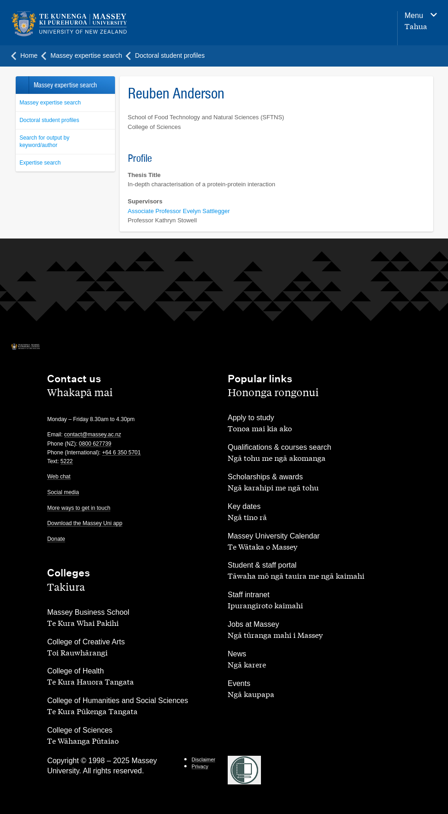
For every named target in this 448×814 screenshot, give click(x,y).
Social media (63, 492)
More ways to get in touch (78, 508)
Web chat (58, 476)
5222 (67, 461)
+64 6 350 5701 (121, 452)
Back (22, 85)
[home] (88, 24)
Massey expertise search (50, 102)
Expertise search (40, 162)
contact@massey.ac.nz (92, 434)
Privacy (200, 766)
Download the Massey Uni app (84, 523)
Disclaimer (203, 759)
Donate (56, 539)
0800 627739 (95, 444)
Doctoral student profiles (49, 120)
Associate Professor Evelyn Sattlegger (179, 211)
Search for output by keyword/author (44, 142)
